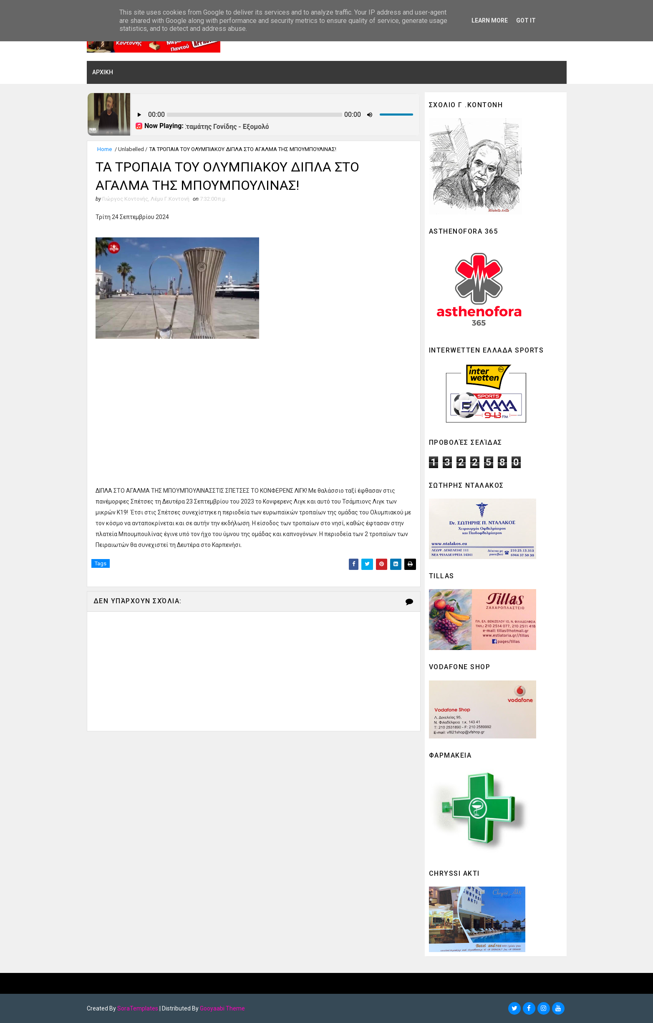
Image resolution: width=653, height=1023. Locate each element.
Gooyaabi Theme (222, 1008)
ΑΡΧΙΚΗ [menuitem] (102, 72)
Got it (526, 20)
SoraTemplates (137, 1008)
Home (104, 149)
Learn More (489, 20)
